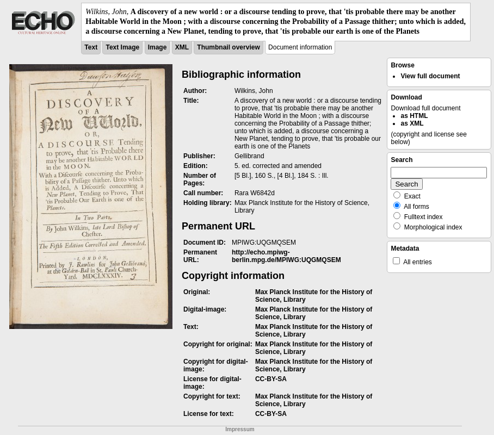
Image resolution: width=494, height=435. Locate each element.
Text (90, 47)
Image (157, 47)
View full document (430, 76)
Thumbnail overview (228, 47)
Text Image (122, 47)
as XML (411, 123)
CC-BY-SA (271, 379)
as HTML (414, 116)
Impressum (239, 429)
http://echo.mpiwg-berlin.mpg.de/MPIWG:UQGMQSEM (286, 256)
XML (182, 47)
